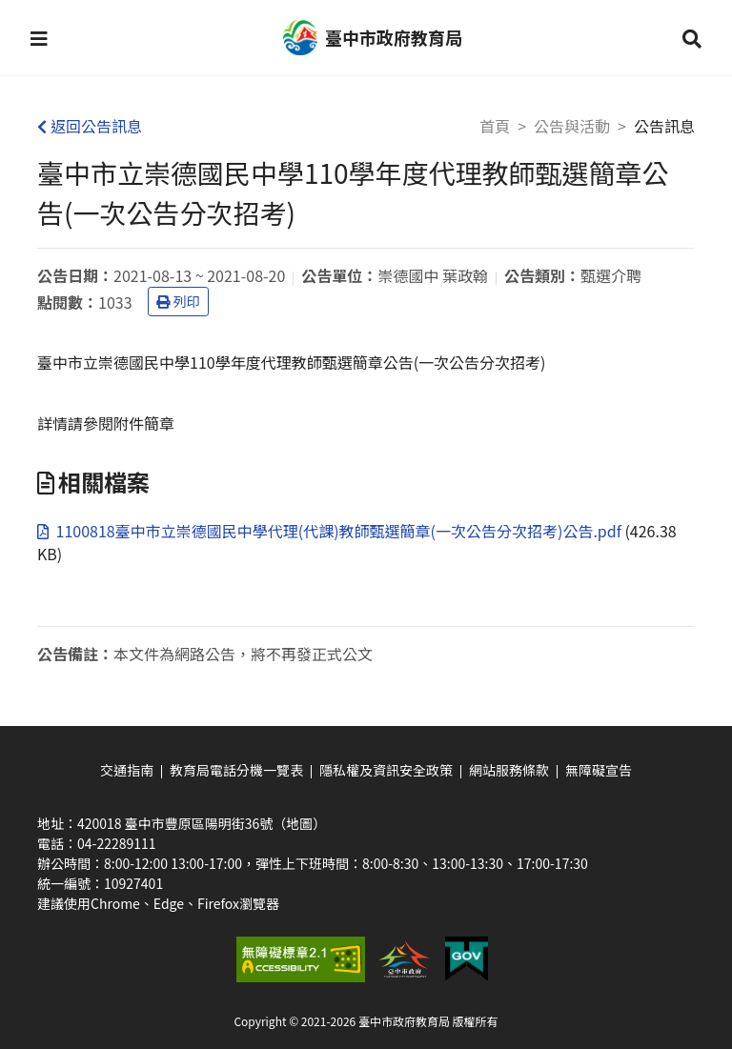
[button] (39, 38)
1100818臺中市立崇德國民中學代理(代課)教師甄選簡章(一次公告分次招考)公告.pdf (330, 530)
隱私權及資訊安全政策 (386, 769)
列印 (178, 301)
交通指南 (126, 769)
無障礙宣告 (598, 769)
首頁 (494, 125)
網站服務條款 (509, 769)
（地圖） (299, 823)
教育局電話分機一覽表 (236, 769)
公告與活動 (572, 125)
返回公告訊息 (89, 125)
